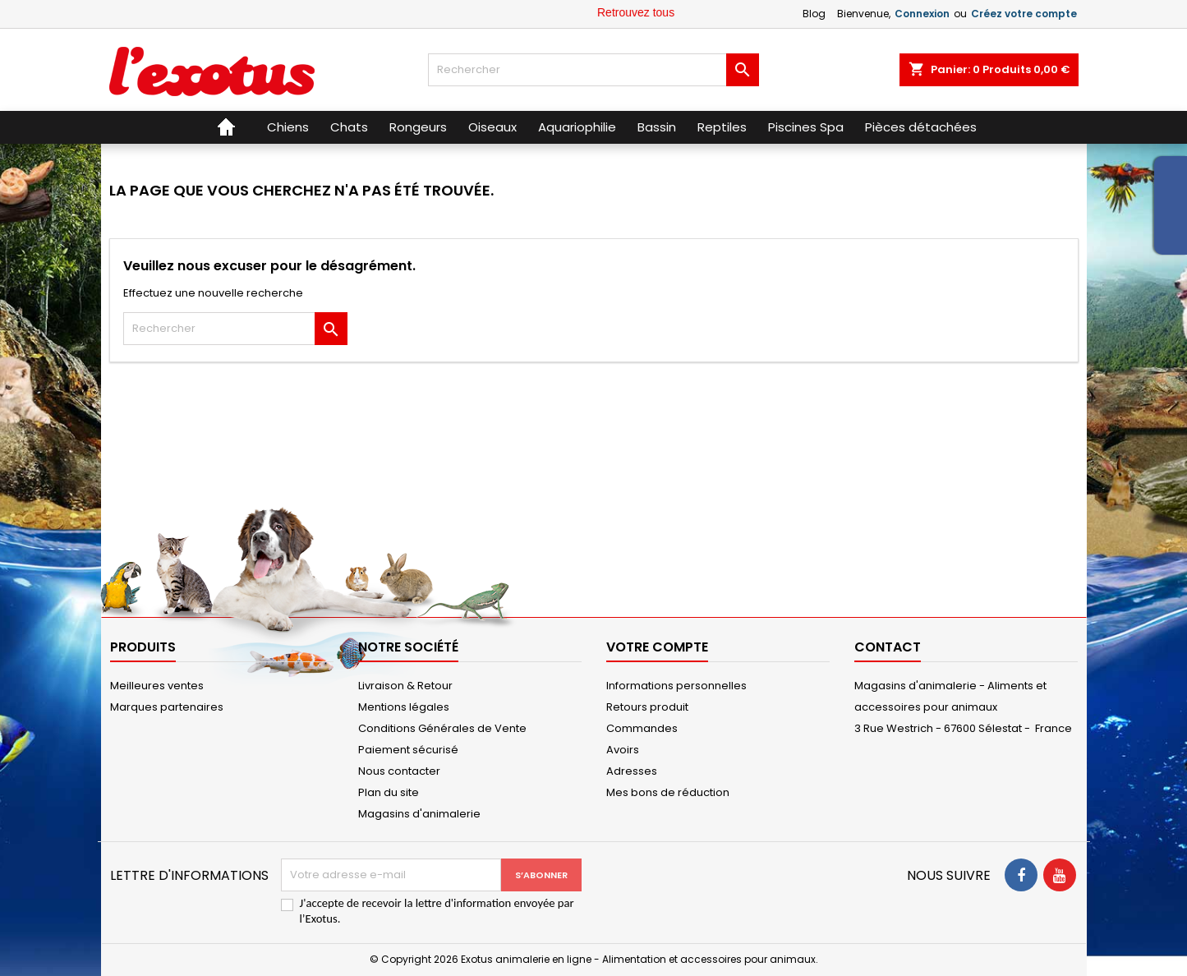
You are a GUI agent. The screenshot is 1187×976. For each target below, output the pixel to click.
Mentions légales (403, 707)
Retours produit (647, 707)
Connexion (922, 14)
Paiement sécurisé (408, 749)
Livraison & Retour (405, 685)
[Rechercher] (593, 69)
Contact (887, 647)
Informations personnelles (676, 685)
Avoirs (622, 749)
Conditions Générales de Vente (442, 728)
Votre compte (657, 647)
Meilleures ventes (157, 685)
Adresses (631, 771)
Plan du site (388, 792)
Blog (814, 14)
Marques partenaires (166, 707)
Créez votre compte (1024, 14)
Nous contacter (399, 771)
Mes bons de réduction (667, 792)
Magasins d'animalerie (419, 814)
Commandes (642, 728)
